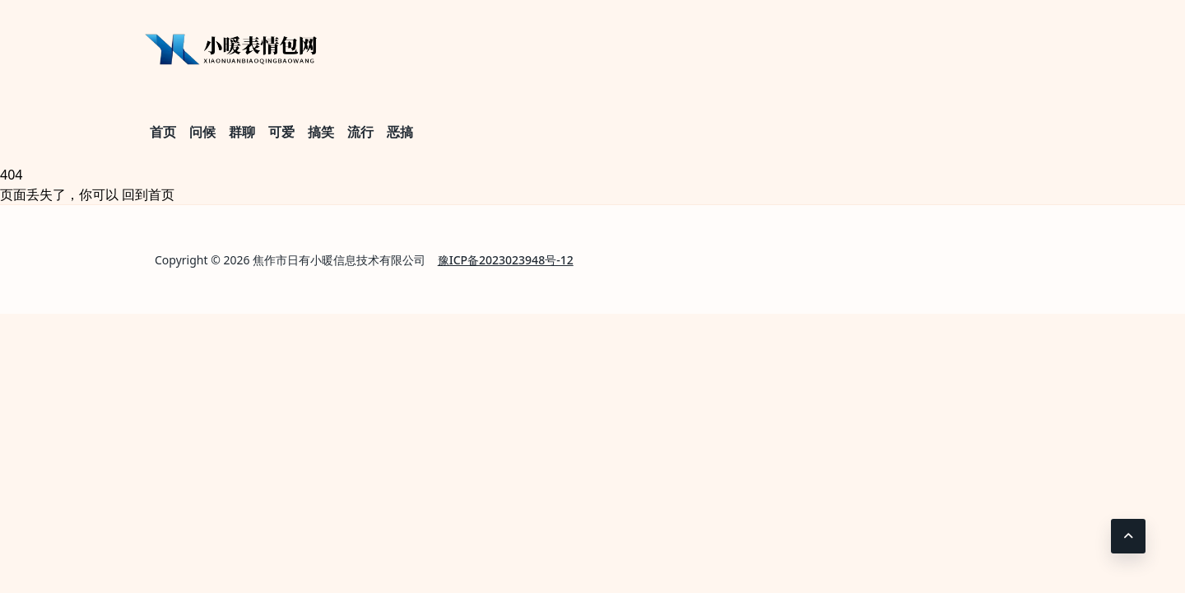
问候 (202, 132)
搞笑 (321, 132)
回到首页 (148, 194)
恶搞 (400, 132)
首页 (163, 132)
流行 (360, 132)
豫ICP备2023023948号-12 (506, 260)
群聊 (242, 132)
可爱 (281, 132)
